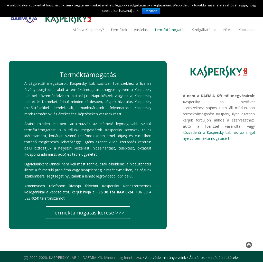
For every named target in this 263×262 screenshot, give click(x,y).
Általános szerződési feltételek (214, 257)
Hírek (227, 29)
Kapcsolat (246, 29)
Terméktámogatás (169, 29)
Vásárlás (141, 29)
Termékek (118, 29)
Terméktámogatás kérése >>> (88, 212)
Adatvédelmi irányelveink (165, 257)
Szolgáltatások (204, 29)
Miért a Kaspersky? (88, 29)
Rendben (151, 11)
